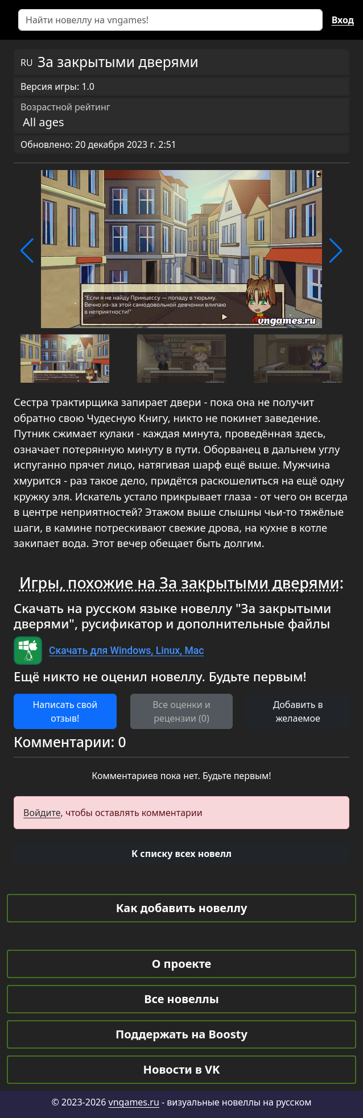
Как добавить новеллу (182, 908)
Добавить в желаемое (298, 711)
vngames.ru (134, 1102)
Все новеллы (181, 999)
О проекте (181, 963)
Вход (343, 20)
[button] (27, 250)
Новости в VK (181, 1069)
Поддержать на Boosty (182, 1034)
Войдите (42, 812)
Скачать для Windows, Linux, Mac (126, 650)
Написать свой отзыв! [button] (64, 711)
